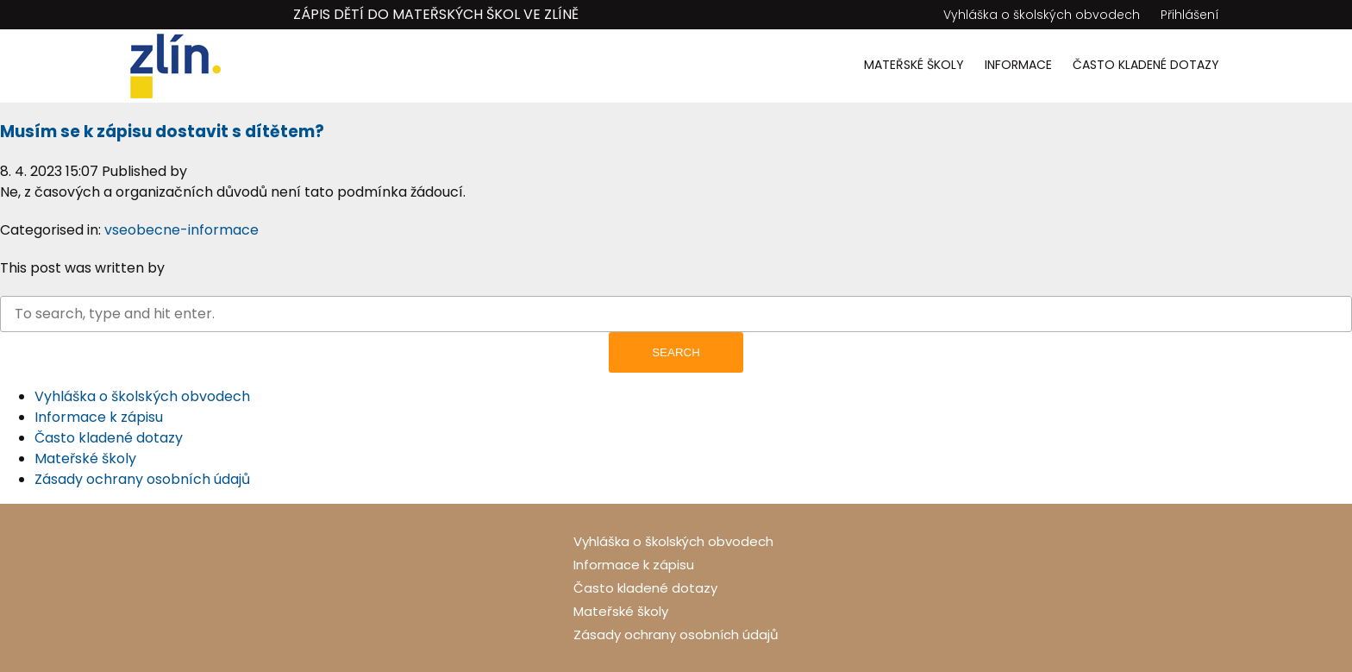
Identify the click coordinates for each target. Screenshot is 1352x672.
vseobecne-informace (181, 230)
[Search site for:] (676, 314)
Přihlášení (1190, 14)
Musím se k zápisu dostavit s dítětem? (162, 131)
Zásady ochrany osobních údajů (142, 479)
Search (676, 352)
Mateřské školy (914, 64)
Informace (1018, 64)
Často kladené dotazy (1146, 64)
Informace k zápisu (98, 417)
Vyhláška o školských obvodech (1041, 14)
